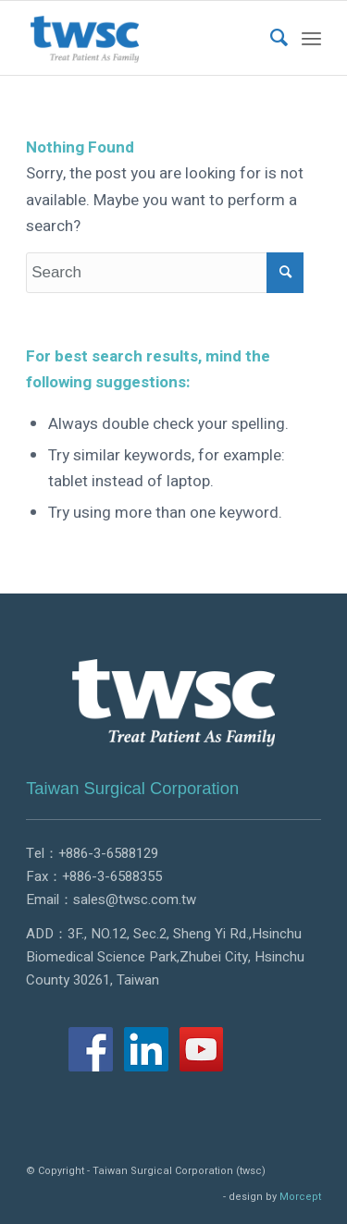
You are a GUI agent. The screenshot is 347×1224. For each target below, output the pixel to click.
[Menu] (311, 38)
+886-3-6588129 (108, 853)
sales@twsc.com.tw (134, 899)
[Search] (270, 38)
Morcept (300, 1197)
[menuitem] (270, 38)
